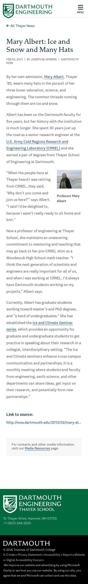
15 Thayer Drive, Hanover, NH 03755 (30, 518)
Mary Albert (54, 77)
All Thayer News (20, 26)
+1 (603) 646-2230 (17, 523)
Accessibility (52, 555)
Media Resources (37, 448)
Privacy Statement (30, 555)
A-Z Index (9, 555)
